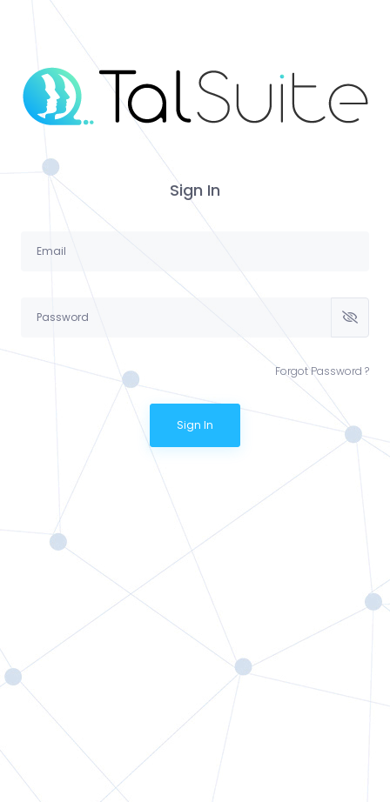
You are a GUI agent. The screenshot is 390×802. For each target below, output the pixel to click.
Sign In (195, 425)
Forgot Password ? (322, 371)
